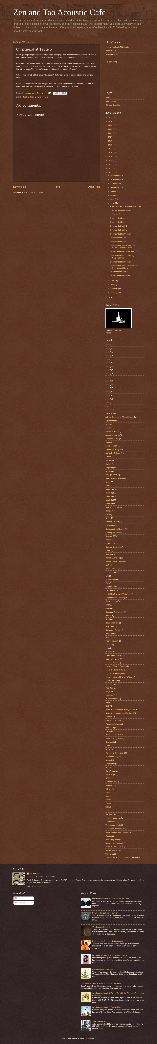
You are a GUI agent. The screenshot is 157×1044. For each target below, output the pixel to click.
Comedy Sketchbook (113, 533)
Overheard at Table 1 (118, 226)
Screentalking (111, 756)
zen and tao (35, 874)
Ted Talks (109, 814)
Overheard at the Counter (120, 210)
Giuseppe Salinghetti (113, 612)
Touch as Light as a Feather (116, 832)
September (115, 187)
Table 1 (33, 97)
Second (108, 760)
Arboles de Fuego (112, 449)
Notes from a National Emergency (119, 709)
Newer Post (19, 186)
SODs (107, 778)
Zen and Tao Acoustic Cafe (59, 12)
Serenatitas (110, 764)
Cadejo (108, 511)
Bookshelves (110, 101)
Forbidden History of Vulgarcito (117, 594)
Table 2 (108, 796)
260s (107, 402)
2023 (110, 125)
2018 (110, 145)
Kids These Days (112, 659)
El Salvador (110, 580)
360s (107, 410)
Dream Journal (111, 569)
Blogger (91, 1038)
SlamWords (110, 771)
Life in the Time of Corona (115, 670)
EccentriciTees (111, 572)
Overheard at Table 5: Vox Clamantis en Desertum (101, 983)
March (113, 285)
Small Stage (110, 774)
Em (106, 583)
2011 (110, 172)
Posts (17, 898)
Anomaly (109, 442)
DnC (107, 565)
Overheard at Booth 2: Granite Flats (106, 1007)
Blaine (108, 482)
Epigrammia (110, 590)
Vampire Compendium (114, 847)
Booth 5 (108, 504)
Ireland (108, 645)
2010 (110, 298)
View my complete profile (37, 886)
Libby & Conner (111, 663)
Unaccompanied (112, 839)
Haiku (107, 616)
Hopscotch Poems (112, 630)
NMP (107, 706)
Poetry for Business (113, 731)
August (113, 191)
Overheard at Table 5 (118, 230)
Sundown (109, 785)
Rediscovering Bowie (114, 738)
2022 (110, 129)
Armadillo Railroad (112, 453)
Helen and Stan (111, 623)
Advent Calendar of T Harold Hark (119, 417)
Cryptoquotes (110, 543)
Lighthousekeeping (113, 673)
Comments (19, 903)
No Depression (111, 54)
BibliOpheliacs (111, 475)
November (114, 179)
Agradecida (110, 421)
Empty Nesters (111, 587)
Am (106, 428)
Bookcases (109, 486)
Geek (107, 608)
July (112, 195)
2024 (110, 121)
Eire (107, 576)
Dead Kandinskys (112, 558)
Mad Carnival (110, 684)
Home (57, 186)
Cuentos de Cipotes (113, 547)
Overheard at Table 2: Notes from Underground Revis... (123, 267)
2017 (110, 149)
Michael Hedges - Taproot (102, 969)
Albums (108, 424)
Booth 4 (108, 500)
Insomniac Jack (111, 641)
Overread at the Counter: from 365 (124, 252)
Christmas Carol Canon (114, 529)
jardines (108, 652)
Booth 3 (108, 496)
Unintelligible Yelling (113, 843)
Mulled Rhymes (111, 699)
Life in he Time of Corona (115, 666)
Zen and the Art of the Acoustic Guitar (120, 857)
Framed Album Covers (114, 598)
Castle (108, 514)
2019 (110, 141)
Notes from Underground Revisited (119, 713)
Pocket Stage (110, 728)
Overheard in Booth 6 (101, 927)
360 (106, 406)
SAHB (107, 749)
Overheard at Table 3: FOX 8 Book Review (109, 955)
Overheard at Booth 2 (118, 222)
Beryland (109, 467)
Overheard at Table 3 (114, 720)
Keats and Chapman (113, 655)
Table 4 (40, 97)
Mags (107, 691)
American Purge (112, 439)
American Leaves (112, 435)
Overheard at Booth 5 (118, 218)
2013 (110, 164)
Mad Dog (109, 688)
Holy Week (109, 626)
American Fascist (112, 431)
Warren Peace (111, 850)
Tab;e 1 (108, 789)
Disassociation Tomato (114, 561)
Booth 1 (108, 489)
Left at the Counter (117, 214)
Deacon (108, 554)
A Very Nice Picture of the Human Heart (126, 206)
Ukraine (108, 836)
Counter (108, 536)
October (113, 183)
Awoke (108, 460)
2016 (110, 153)
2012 (110, 168)
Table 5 (47, 97)
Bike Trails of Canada (114, 478)
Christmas (109, 525)
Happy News (110, 51)
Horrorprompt (110, 634)
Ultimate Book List (112, 105)
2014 (110, 160)
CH (106, 518)
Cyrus (107, 551)
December (114, 175)
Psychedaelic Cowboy (114, 735)
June (112, 199)
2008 (107, 345)
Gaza (107, 605)
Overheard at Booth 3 (118, 272)
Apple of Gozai (111, 446)
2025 (110, 117)
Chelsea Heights (112, 522)
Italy (107, 648)
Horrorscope (110, 637)
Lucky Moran (110, 681)
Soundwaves (110, 782)
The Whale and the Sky (114, 829)
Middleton (109, 695)
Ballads (108, 464)
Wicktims (109, 854)
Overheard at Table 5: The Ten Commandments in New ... (122, 247)
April (112, 281)
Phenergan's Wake (113, 724)
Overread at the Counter (120, 276)
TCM (107, 811)
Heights (108, 619)
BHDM (108, 471)
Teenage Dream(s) (113, 818)
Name (107, 702)
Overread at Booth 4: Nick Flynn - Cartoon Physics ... (123, 257)
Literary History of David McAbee (118, 677)
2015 (110, 157)
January (113, 292)
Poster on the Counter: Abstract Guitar (107, 941)
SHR (107, 767)
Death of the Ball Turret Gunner (105, 913)
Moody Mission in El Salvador (117, 47)
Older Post (94, 186)
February (114, 289)
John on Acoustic (99, 1021)
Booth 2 (26, 97)
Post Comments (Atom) (33, 192)
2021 (110, 133)
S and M (108, 746)
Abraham (109, 413)
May (112, 203)
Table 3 (108, 800)
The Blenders (110, 821)
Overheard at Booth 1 (118, 242)
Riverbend (109, 742)
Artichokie (109, 457)
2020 (110, 137)
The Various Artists (113, 825)
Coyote (108, 540)
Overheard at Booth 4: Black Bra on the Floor (110, 899)
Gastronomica (111, 601)
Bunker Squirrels (112, 507)
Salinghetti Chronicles (114, 753)
